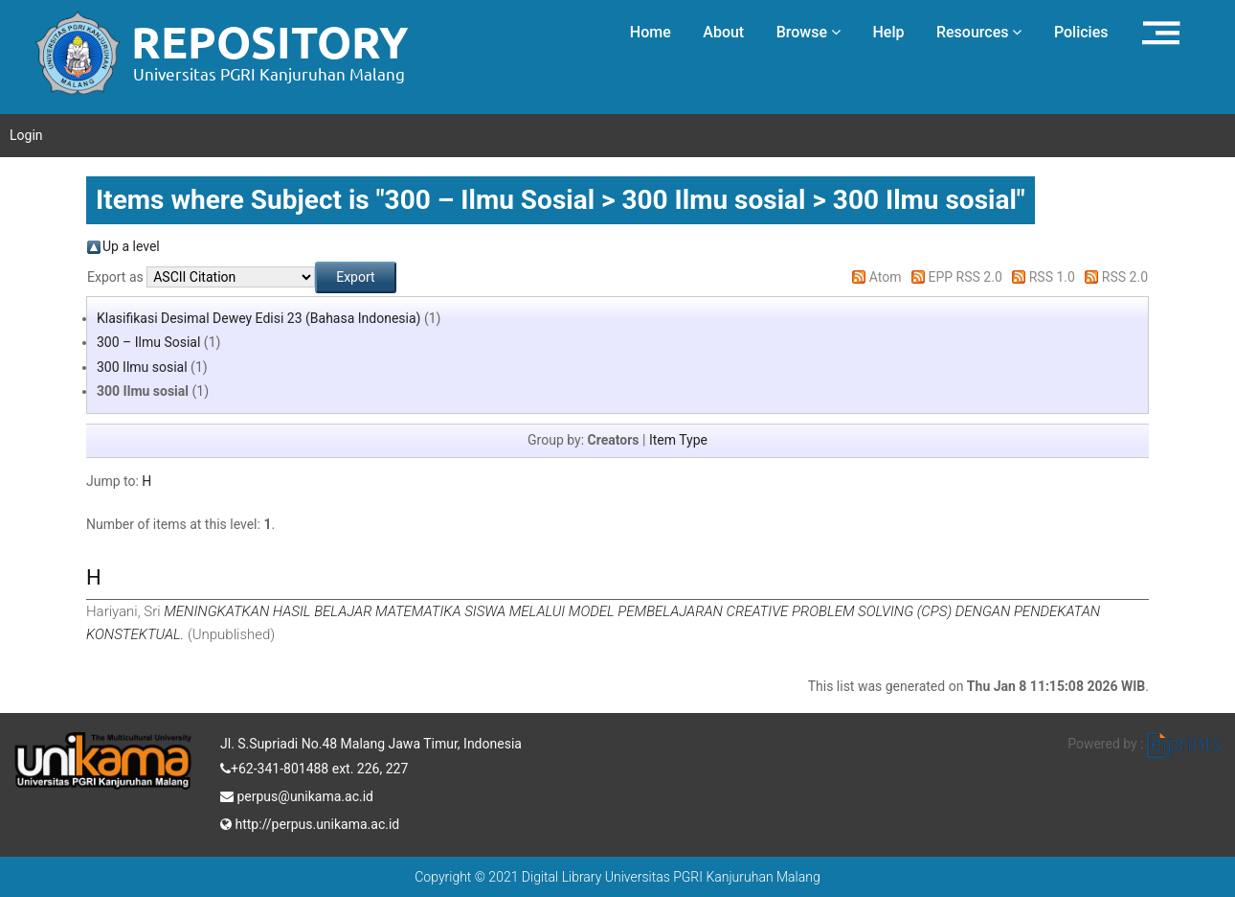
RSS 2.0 (1125, 277)
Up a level (131, 246)
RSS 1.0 (1052, 277)
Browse (808, 32)
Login (26, 135)
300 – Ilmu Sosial (148, 342)
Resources (979, 32)
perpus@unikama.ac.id (296, 794)
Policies (1081, 32)
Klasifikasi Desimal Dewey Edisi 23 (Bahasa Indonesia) (258, 318)
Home (650, 32)
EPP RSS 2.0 (965, 277)
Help (888, 32)
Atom (885, 277)
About (723, 32)
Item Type (678, 440)
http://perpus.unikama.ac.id (309, 822)
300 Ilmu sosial (142, 367)
